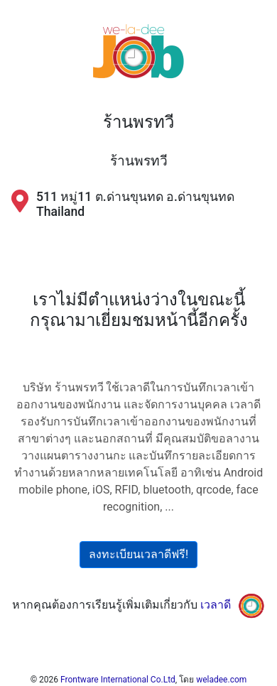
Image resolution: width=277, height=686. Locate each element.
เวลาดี (215, 604)
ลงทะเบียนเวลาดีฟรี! (138, 554)
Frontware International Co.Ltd (117, 680)
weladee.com (221, 680)
